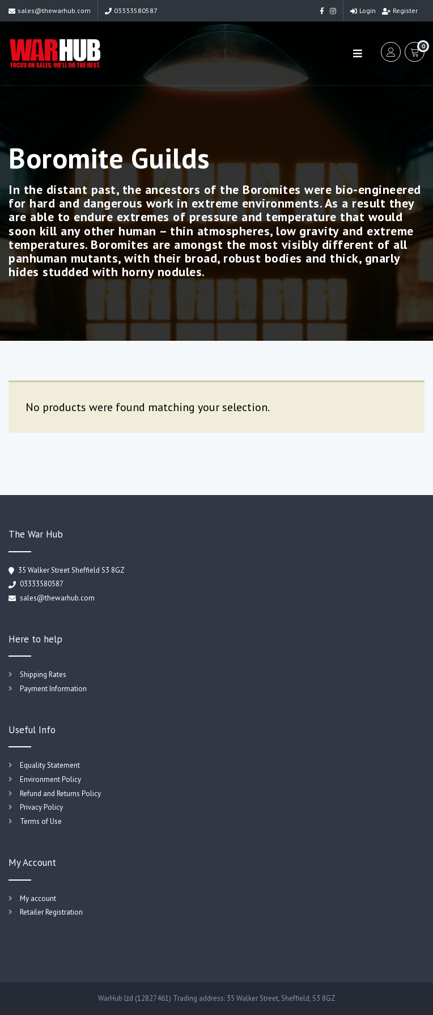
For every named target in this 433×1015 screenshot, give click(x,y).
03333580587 (131, 10)
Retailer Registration (51, 912)
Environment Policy (50, 779)
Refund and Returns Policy (60, 793)
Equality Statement (50, 765)
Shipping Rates (43, 674)
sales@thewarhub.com (50, 10)
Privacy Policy (41, 807)
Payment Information (53, 688)
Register (400, 10)
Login (363, 10)
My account (38, 898)
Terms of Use (41, 821)
